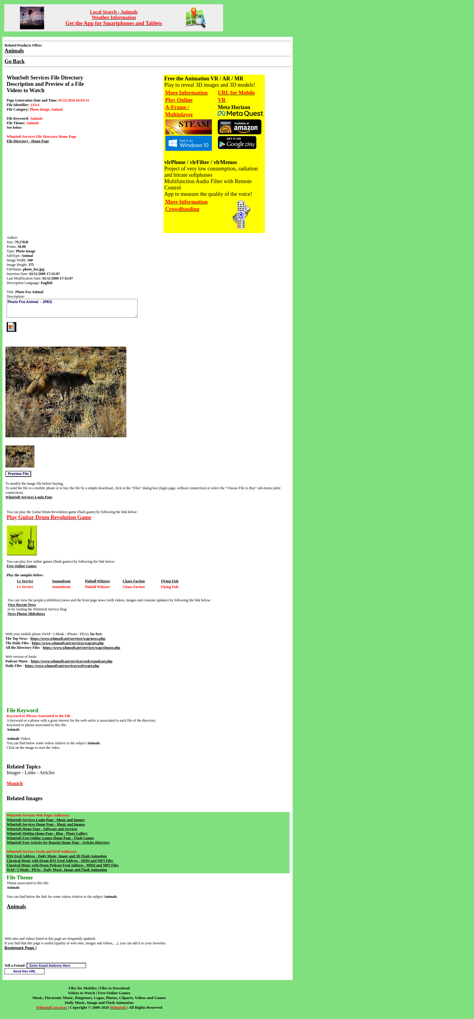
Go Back (15, 61)
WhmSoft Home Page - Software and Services (42, 829)
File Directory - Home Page (28, 141)
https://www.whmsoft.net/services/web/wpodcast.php (71, 661)
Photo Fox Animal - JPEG (72, 308)
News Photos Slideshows (26, 614)
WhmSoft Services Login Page (28, 497)
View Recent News (22, 605)
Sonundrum (61, 581)
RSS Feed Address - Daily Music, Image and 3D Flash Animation (57, 856)
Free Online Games (22, 566)
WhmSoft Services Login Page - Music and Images (46, 820)
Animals (16, 907)
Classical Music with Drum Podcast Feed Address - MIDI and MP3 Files (62, 865)
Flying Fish (170, 581)
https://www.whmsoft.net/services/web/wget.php (62, 666)
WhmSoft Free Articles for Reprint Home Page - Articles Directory (58, 842)
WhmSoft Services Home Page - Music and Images (46, 824)
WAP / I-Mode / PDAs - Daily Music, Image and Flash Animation (57, 870)
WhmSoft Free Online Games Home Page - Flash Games (50, 838)
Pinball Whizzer (97, 581)
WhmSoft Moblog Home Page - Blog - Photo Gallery (47, 833)
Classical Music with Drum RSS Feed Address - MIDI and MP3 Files (60, 861)
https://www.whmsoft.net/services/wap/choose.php (81, 647)
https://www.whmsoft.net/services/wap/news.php (68, 638)
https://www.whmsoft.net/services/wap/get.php (68, 643)
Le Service (25, 581)
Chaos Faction (133, 581)
